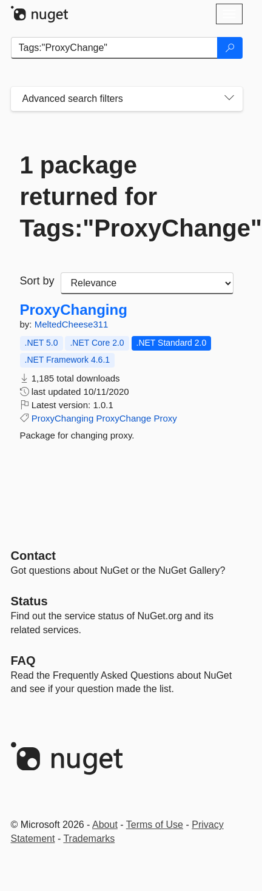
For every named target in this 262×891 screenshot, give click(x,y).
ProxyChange (123, 418)
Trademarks (89, 838)
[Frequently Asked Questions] (23, 660)
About (105, 824)
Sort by (37, 281)
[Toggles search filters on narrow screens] (229, 99)
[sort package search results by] (147, 283)
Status (29, 601)
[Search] (230, 48)
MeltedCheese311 (72, 324)
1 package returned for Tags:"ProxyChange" (126, 196)
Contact (33, 555)
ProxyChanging (73, 310)
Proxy (164, 418)
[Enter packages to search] (114, 48)
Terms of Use (154, 824)
